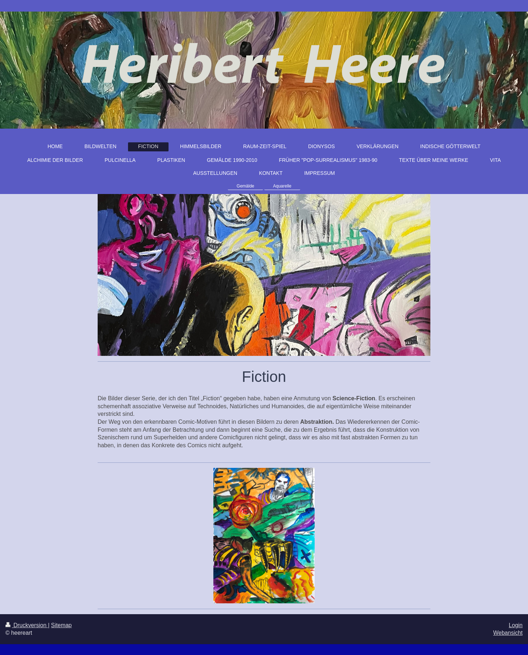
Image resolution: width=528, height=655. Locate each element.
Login (516, 625)
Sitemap (61, 625)
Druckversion (26, 625)
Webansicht (508, 633)
